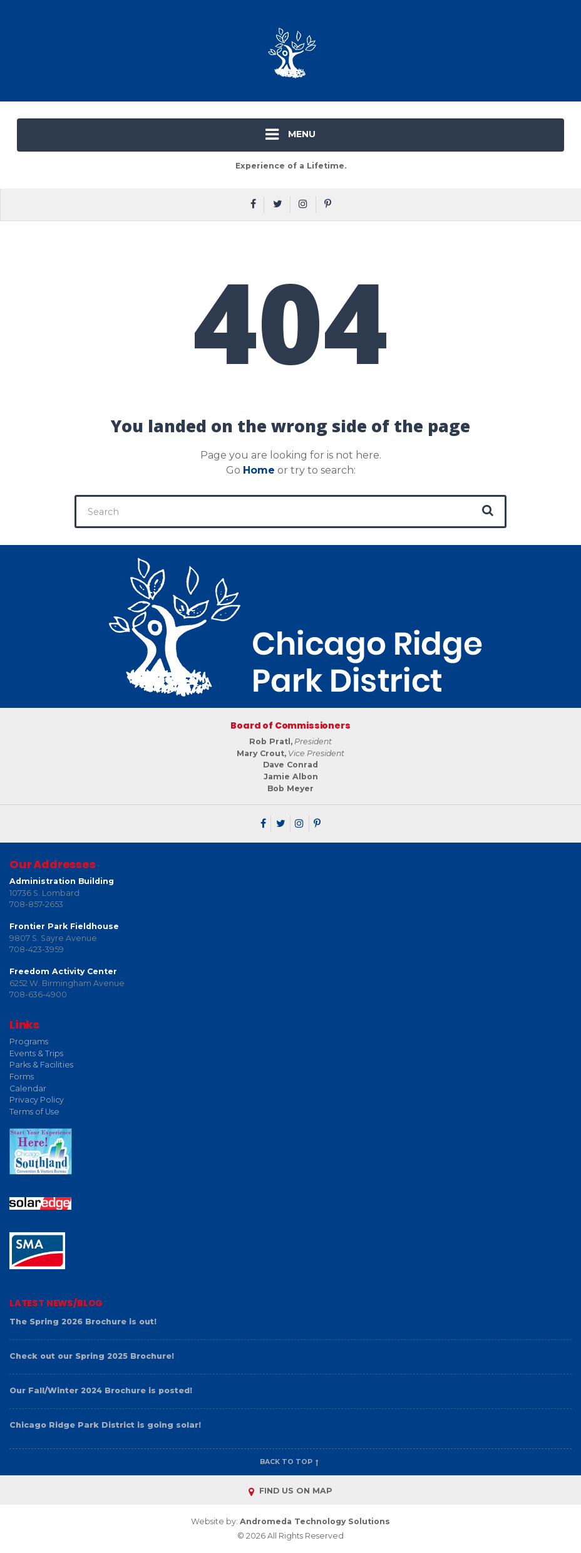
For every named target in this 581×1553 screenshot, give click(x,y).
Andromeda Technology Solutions (315, 1521)
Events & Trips (36, 1053)
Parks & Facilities (41, 1064)
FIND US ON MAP (290, 1490)
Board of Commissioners (290, 725)
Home (259, 470)
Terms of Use (34, 1111)
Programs (28, 1041)
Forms (21, 1076)
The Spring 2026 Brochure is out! (83, 1321)
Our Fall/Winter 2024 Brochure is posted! (100, 1390)
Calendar (27, 1088)
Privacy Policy (36, 1099)
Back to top (290, 1462)
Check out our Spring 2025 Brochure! (91, 1356)
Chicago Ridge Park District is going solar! (105, 1425)
